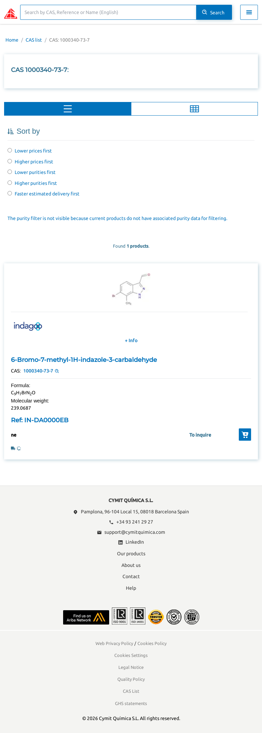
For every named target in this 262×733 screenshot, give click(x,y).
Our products (131, 553)
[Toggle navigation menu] (249, 12)
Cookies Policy (151, 643)
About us (131, 565)
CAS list (34, 40)
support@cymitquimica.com (131, 532)
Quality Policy (131, 679)
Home (11, 40)
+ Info (131, 340)
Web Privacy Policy (114, 643)
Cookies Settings (131, 655)
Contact (131, 576)
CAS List (131, 691)
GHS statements (131, 703)
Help (131, 588)
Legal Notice (131, 667)
